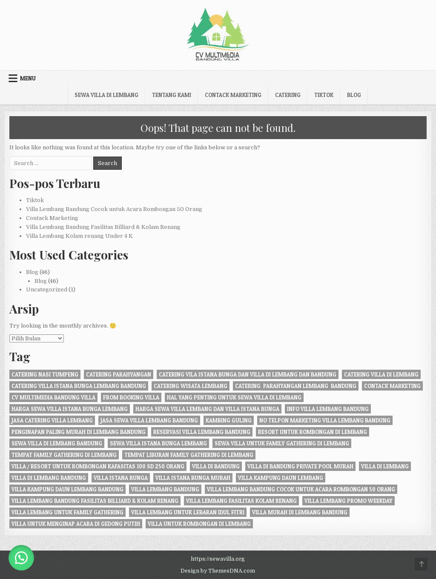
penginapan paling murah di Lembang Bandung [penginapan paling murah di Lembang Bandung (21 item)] (78, 431)
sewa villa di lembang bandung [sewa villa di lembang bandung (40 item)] (56, 443)
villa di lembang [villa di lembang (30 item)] (385, 466)
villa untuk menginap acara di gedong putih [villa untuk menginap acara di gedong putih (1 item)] (75, 523)
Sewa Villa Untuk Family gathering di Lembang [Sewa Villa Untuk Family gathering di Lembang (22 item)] (282, 443)
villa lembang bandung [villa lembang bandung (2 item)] (165, 489)
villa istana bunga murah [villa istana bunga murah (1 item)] (192, 477)
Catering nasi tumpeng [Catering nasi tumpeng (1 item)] (44, 374)
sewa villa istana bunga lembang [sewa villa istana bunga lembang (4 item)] (158, 443)
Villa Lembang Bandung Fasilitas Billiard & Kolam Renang (103, 227)
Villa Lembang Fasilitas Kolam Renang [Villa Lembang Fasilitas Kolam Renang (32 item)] (241, 500)
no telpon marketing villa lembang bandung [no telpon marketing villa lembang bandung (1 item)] (324, 420)
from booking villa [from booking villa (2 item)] (131, 397)
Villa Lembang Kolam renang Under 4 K (79, 236)
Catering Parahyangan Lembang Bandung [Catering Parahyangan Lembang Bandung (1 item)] (295, 385)
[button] (21, 557)
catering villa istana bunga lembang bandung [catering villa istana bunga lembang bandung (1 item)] (78, 385)
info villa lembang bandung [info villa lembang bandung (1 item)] (328, 408)
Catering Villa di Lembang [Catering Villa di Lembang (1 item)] (381, 374)
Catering (288, 94)
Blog (354, 94)
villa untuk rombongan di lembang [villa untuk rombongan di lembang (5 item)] (199, 523)
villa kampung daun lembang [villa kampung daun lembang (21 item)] (280, 477)
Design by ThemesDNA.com (218, 571)
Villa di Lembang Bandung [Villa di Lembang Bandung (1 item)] (48, 477)
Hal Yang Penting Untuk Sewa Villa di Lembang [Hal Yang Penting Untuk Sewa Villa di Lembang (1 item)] (234, 397)
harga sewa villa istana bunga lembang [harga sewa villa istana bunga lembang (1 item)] (69, 408)
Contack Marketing (233, 94)
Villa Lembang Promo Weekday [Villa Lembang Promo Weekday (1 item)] (348, 500)
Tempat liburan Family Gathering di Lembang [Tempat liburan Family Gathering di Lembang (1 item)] (188, 454)
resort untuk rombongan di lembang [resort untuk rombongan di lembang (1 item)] (312, 431)
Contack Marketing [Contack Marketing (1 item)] (392, 385)
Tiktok (323, 94)
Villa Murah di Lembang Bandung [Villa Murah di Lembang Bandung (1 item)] (299, 512)
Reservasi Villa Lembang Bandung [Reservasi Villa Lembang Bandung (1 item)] (201, 431)
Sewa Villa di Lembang (106, 94)
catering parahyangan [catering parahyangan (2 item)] (118, 374)
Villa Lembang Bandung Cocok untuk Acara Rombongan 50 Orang (114, 209)
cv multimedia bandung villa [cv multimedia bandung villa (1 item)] (53, 397)
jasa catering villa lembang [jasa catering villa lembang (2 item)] (52, 420)
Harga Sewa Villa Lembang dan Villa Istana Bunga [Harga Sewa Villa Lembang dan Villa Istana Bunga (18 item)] (207, 408)
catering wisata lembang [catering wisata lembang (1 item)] (190, 385)
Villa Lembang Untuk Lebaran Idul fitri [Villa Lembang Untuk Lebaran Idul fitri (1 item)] (187, 512)
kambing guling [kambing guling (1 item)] (229, 420)
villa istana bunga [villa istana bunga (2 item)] (121, 477)
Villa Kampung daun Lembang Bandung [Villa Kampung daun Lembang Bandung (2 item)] (67, 489)
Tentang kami (171, 94)
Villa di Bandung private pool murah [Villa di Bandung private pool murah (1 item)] (300, 466)
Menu (28, 78)
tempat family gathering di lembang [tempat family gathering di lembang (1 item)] (64, 454)
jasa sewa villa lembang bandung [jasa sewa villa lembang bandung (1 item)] (149, 420)
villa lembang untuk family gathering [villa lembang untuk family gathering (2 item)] (67, 512)
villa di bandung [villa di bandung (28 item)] (216, 466)
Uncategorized (46, 289)
